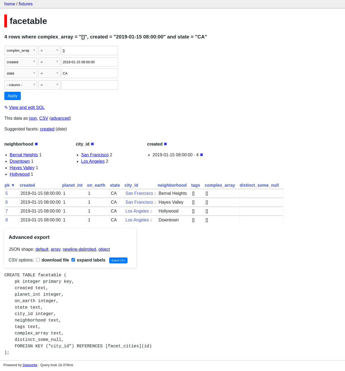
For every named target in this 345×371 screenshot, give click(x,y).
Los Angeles (93, 161)
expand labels (88, 260)
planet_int (72, 185)
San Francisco (95, 155)
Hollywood (20, 174)
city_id (131, 185)
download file (52, 260)
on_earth (96, 185)
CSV (43, 118)
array (55, 249)
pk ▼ (10, 185)
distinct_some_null (259, 185)
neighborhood (172, 185)
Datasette (30, 365)
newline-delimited (79, 249)
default (42, 249)
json (33, 118)
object (104, 249)
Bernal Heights (24, 155)
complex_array (220, 185)
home (9, 4)
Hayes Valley (22, 167)
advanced (60, 118)
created (47, 129)
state (115, 185)
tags (195, 185)
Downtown (20, 161)
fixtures (26, 4)
